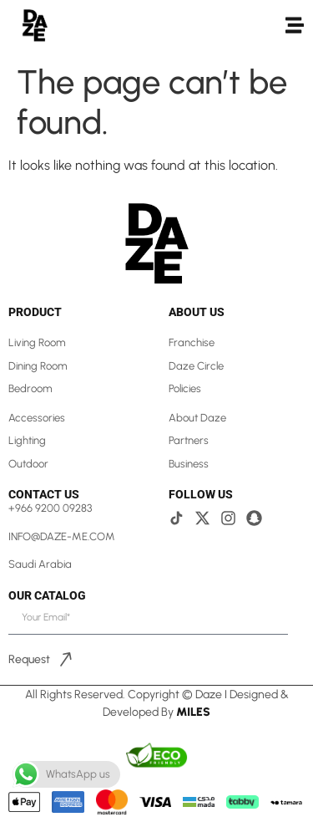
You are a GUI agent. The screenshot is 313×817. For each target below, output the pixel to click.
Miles (193, 712)
